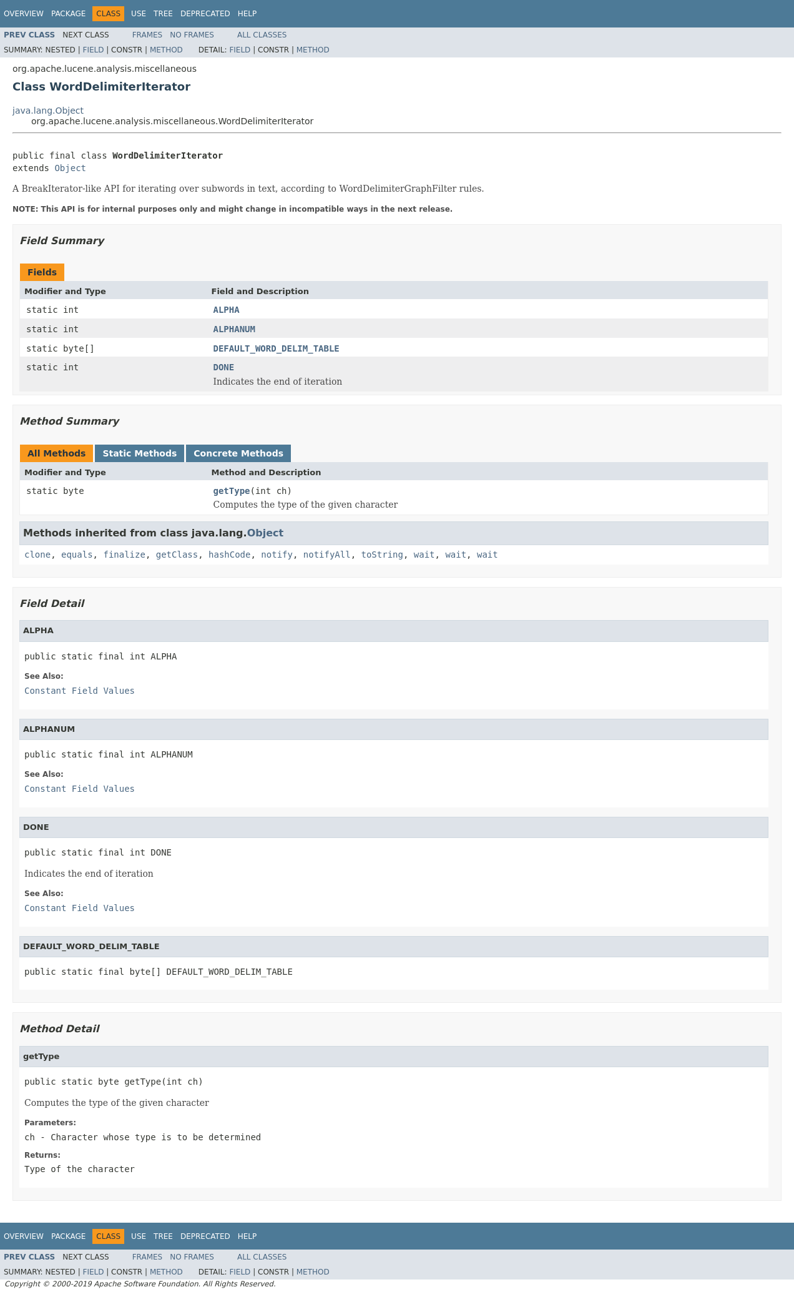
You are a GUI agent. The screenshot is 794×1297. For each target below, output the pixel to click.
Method (166, 50)
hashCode (229, 555)
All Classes (262, 35)
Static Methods (139, 453)
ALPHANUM (234, 329)
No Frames (192, 35)
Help (247, 13)
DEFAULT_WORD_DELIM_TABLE (276, 348)
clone (37, 555)
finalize (124, 555)
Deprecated (205, 13)
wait (424, 555)
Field (93, 50)
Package (68, 13)
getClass (177, 555)
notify (277, 555)
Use (138, 13)
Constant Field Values (79, 691)
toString (382, 555)
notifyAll (327, 555)
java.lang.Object (48, 111)
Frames (147, 35)
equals (77, 555)
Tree (163, 13)
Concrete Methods (238, 453)
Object (70, 168)
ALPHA (226, 310)
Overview (24, 13)
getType (231, 491)
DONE (224, 367)
